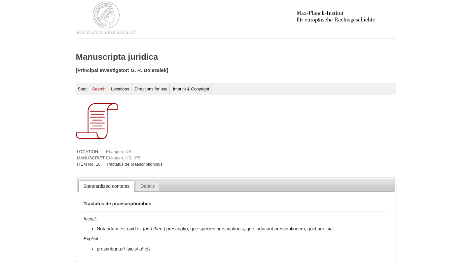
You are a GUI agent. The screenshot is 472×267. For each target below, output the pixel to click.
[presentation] (106, 186)
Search (99, 88)
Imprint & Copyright (191, 88)
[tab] (106, 186)
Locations (120, 88)
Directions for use (151, 88)
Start (82, 88)
